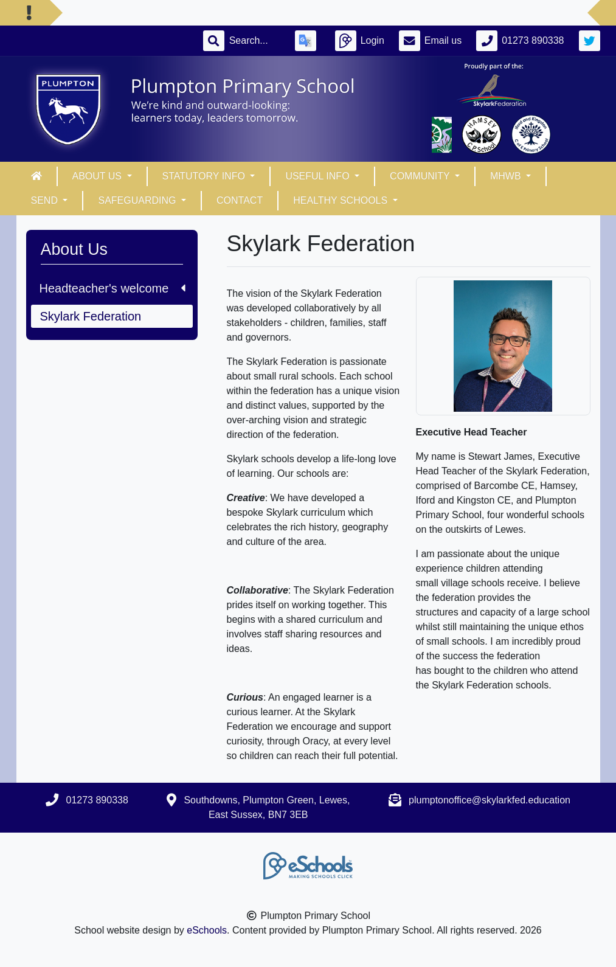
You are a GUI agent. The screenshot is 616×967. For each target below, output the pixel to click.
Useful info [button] (318, 176)
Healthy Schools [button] (341, 200)
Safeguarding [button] (138, 200)
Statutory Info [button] (205, 176)
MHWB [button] (507, 176)
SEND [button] (46, 200)
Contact (239, 200)
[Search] (254, 40)
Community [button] (421, 176)
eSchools (207, 930)
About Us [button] (98, 176)
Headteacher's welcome (112, 288)
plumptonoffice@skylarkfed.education (489, 800)
